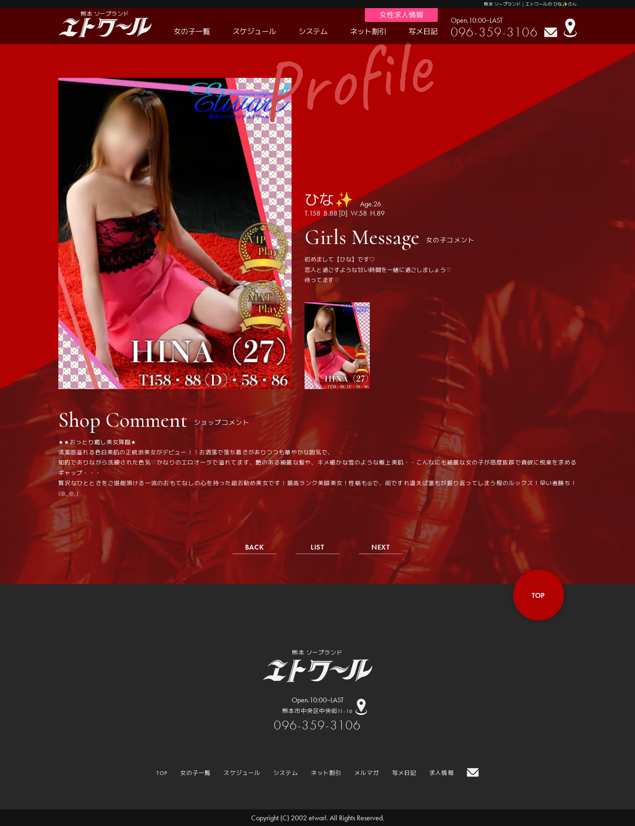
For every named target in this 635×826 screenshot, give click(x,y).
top (538, 595)
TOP (161, 773)
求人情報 (441, 773)
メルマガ (366, 773)
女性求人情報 (401, 14)
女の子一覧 (192, 31)
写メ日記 (423, 31)
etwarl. (318, 817)
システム (313, 31)
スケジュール (254, 31)
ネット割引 (368, 31)
